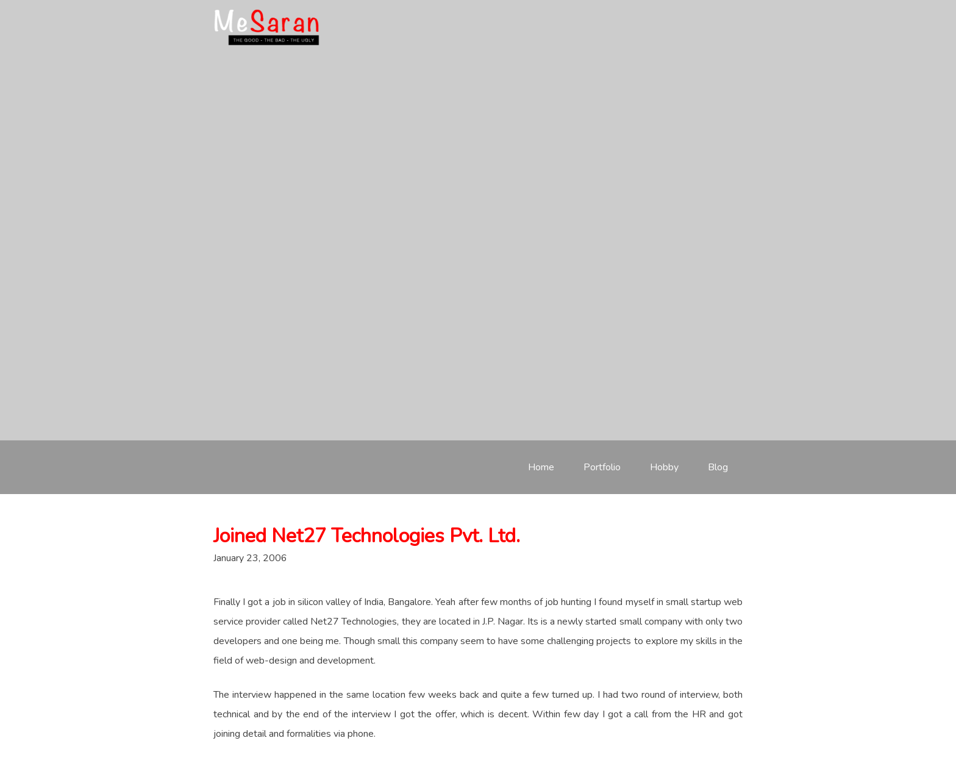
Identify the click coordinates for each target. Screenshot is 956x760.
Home (541, 467)
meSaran (266, 27)
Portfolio (602, 467)
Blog (718, 467)
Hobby (664, 467)
